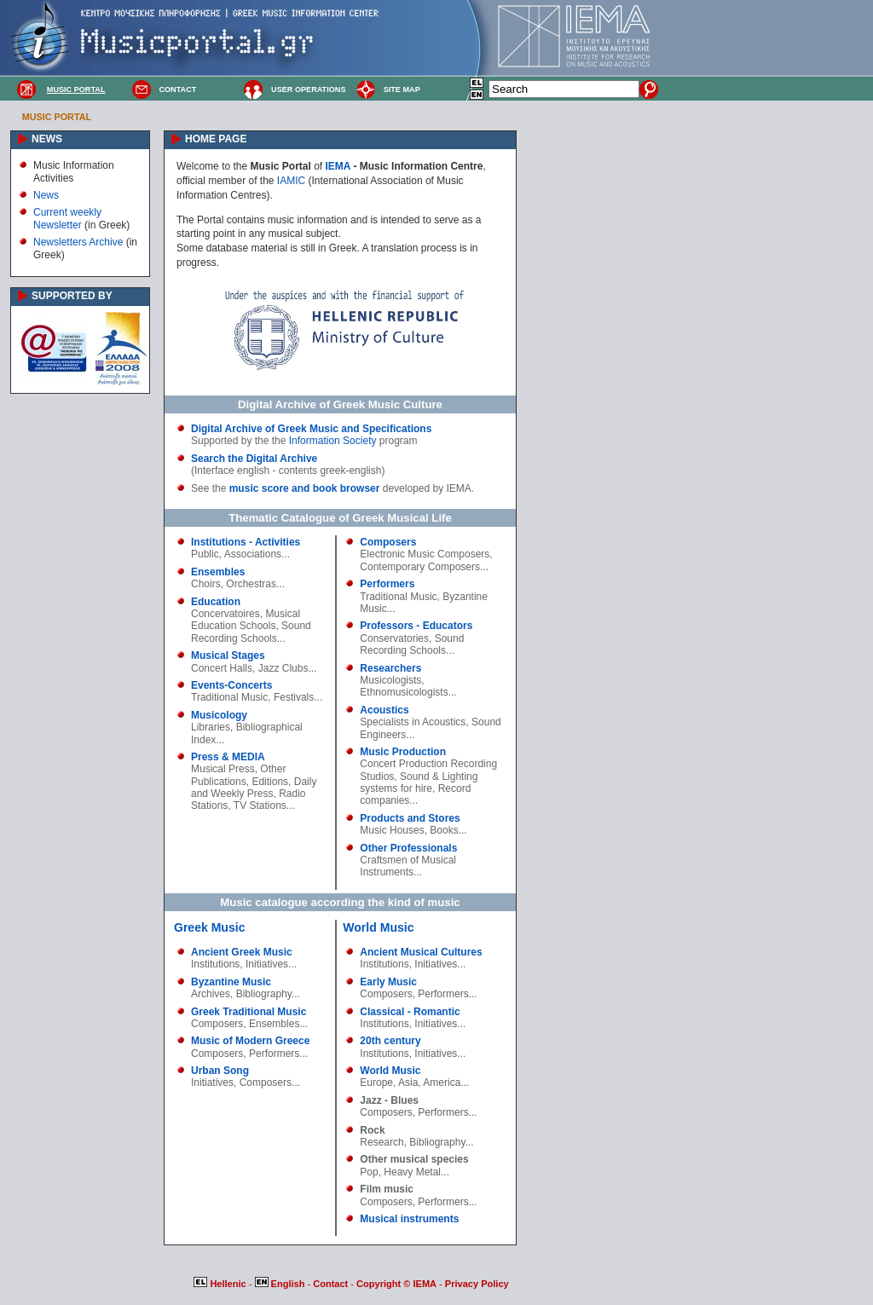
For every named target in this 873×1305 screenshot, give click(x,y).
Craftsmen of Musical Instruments (408, 866)
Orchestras (251, 584)
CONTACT (177, 89)
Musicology (219, 715)
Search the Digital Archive (254, 459)
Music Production (403, 752)
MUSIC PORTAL (76, 89)
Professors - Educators (416, 626)
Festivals (294, 697)
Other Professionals (408, 848)
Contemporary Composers (420, 567)
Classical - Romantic (410, 1012)
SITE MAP (402, 89)
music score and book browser (304, 488)
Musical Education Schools (245, 620)
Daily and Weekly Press (253, 788)
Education (215, 602)
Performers (387, 584)
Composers (388, 542)
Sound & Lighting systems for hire (418, 782)
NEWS (47, 139)
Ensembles (218, 572)
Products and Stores (410, 818)
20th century (390, 1041)
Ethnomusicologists (404, 692)
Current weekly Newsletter (67, 218)
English (281, 1284)
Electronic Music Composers (424, 554)
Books (444, 830)
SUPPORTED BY (72, 296)
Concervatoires (225, 614)
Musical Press (223, 769)
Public (205, 554)
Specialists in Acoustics (412, 722)
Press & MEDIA (228, 757)
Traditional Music (229, 697)
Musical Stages (228, 655)
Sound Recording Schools (251, 632)
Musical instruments (409, 1219)
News (46, 195)
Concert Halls (221, 668)
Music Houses (392, 830)
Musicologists (390, 680)
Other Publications (238, 775)
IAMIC (291, 181)
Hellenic (221, 1284)
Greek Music (209, 927)
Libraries (210, 727)
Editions (269, 782)
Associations (252, 554)
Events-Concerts (231, 685)
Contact (331, 1284)
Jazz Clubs (283, 668)
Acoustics (384, 710)
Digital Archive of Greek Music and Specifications (311, 429)
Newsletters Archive (78, 242)
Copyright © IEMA (396, 1284)
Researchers (390, 668)
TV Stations (260, 805)
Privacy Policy (477, 1284)
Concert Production (404, 764)
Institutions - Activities (245, 542)
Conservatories (394, 638)
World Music (378, 927)
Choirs (206, 584)
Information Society (333, 441)
